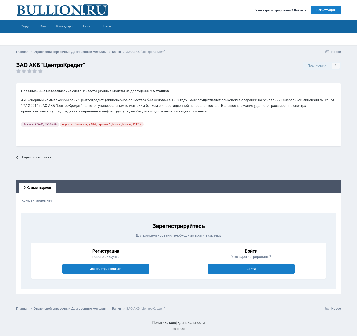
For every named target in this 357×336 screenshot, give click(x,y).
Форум (25, 26)
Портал (87, 26)
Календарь (64, 26)
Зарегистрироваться (106, 269)
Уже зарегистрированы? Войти (281, 10)
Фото (43, 26)
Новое (106, 26)
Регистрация (326, 10)
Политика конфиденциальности (178, 323)
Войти (251, 269)
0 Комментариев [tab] (37, 188)
